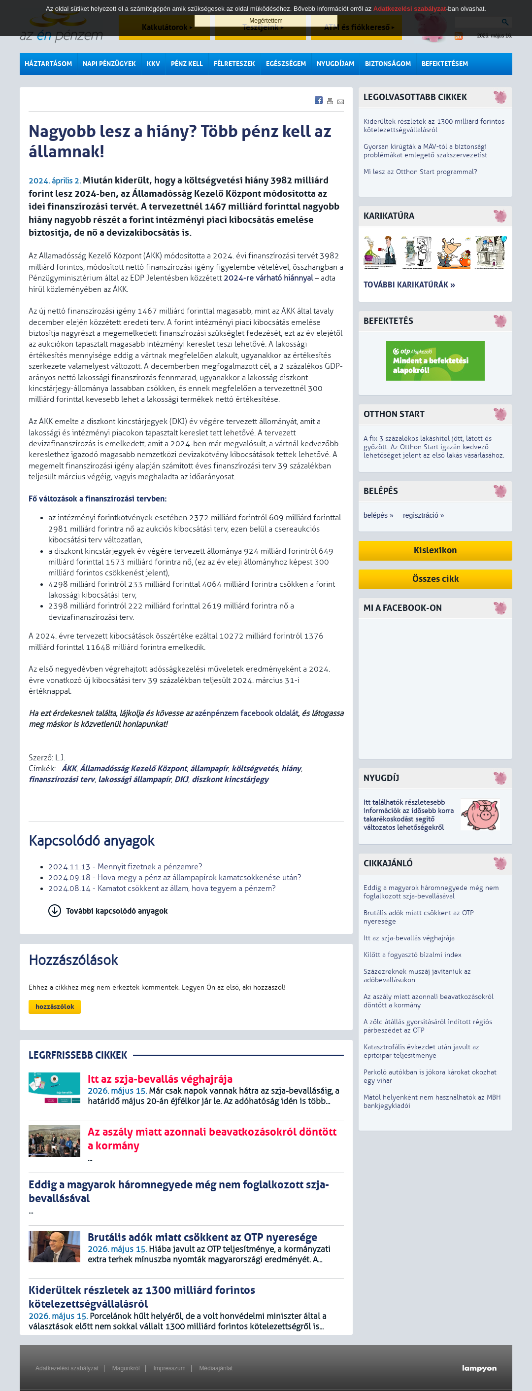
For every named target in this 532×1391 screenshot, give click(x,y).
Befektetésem (445, 64)
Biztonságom (388, 64)
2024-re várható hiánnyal (268, 278)
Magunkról (126, 1368)
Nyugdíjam (335, 64)
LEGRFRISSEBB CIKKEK (78, 1055)
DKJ (181, 779)
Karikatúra (389, 216)
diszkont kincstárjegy (230, 779)
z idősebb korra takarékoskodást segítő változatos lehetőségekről (409, 819)
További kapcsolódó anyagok (117, 911)
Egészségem (286, 64)
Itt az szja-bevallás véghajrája (409, 938)
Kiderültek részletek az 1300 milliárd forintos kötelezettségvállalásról (434, 125)
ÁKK (68, 768)
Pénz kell (187, 64)
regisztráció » (423, 515)
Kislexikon (435, 550)
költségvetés (255, 768)
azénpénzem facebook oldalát (246, 713)
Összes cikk (435, 579)
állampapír (209, 768)
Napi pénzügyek (109, 64)
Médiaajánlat (216, 1368)
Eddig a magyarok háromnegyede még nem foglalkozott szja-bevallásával (431, 892)
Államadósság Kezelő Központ (133, 768)
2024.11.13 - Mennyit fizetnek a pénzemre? (125, 866)
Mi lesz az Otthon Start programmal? (420, 172)
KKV (153, 64)
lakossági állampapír (134, 779)
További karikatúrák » (409, 284)
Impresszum (169, 1368)
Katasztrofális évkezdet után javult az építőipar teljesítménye (421, 1051)
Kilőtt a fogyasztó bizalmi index (413, 955)
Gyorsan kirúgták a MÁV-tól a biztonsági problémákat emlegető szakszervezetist (425, 151)
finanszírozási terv (62, 779)
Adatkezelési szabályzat (67, 1368)
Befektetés (388, 321)
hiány (291, 768)
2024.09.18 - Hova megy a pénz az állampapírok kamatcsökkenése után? (174, 877)
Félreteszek (234, 64)
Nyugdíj (381, 778)
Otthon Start (394, 414)
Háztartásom (48, 64)
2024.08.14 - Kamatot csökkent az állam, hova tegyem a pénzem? (162, 888)
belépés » (379, 515)
